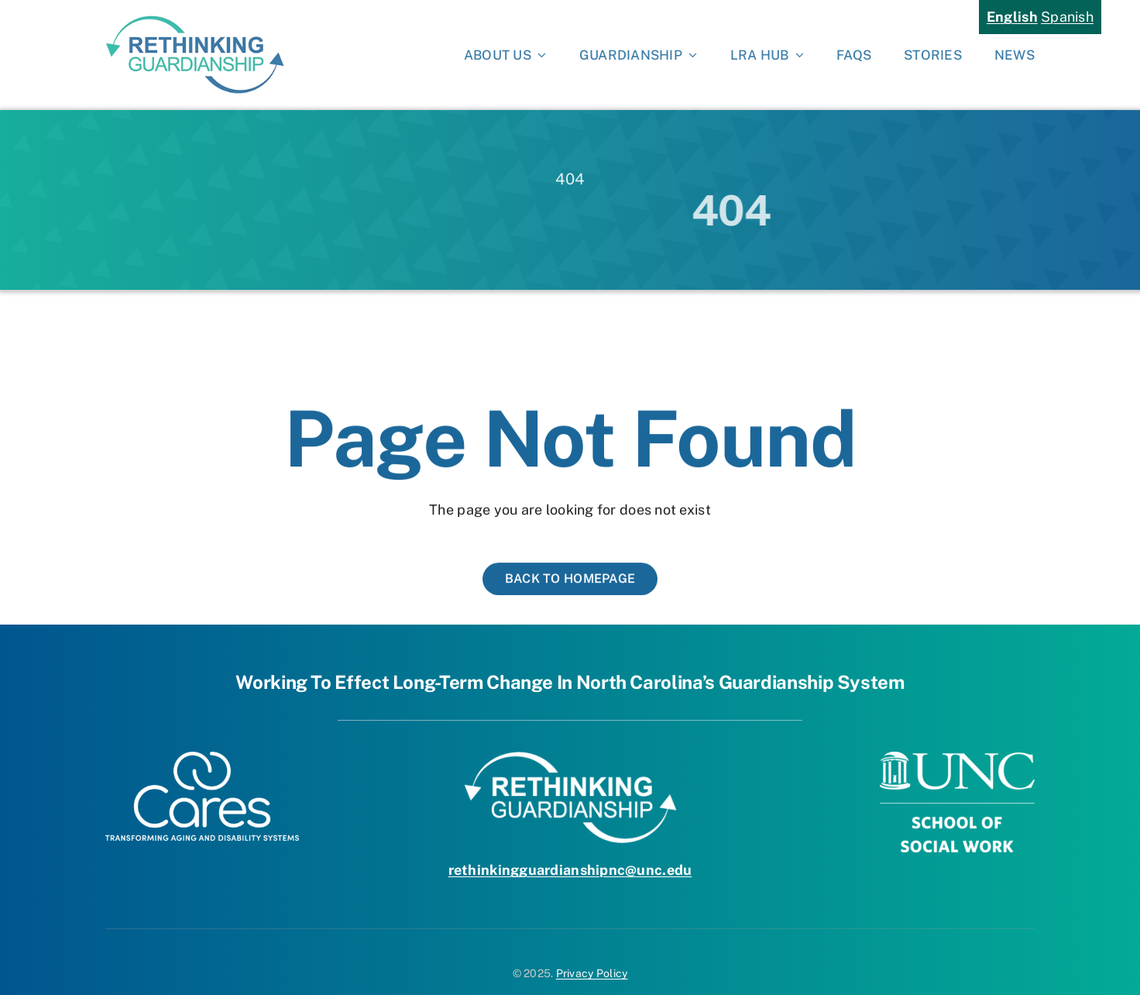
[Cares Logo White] (202, 758)
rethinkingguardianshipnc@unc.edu (570, 870)
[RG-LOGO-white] (570, 758)
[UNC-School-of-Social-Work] (957, 758)
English (1012, 17)
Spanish (1067, 17)
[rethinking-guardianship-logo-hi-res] (194, 22)
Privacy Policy (592, 973)
